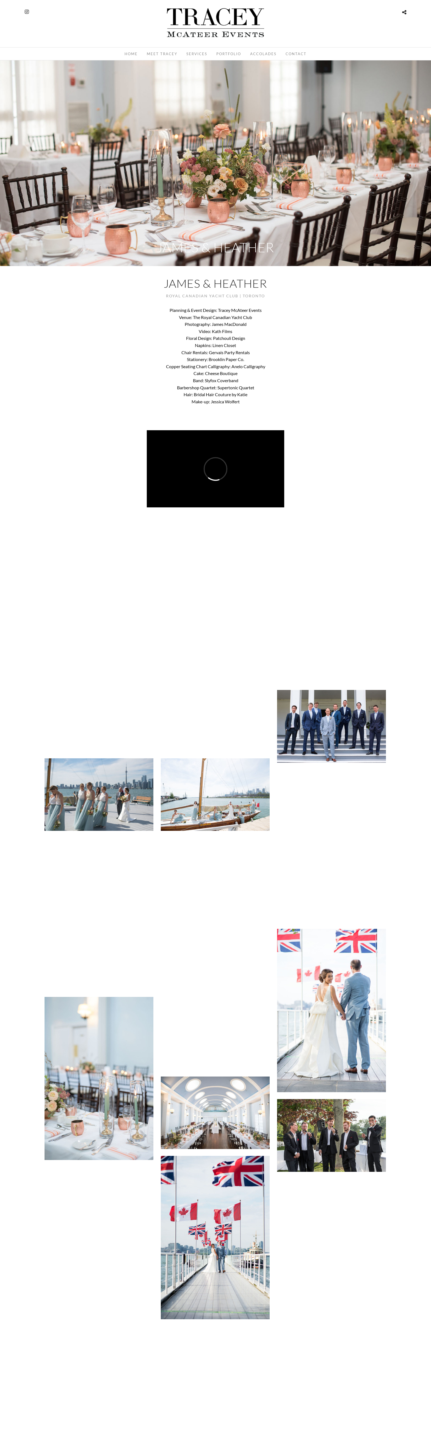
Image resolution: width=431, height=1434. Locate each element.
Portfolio (228, 54)
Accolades (263, 54)
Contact (296, 54)
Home (131, 54)
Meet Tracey (162, 54)
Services (196, 54)
